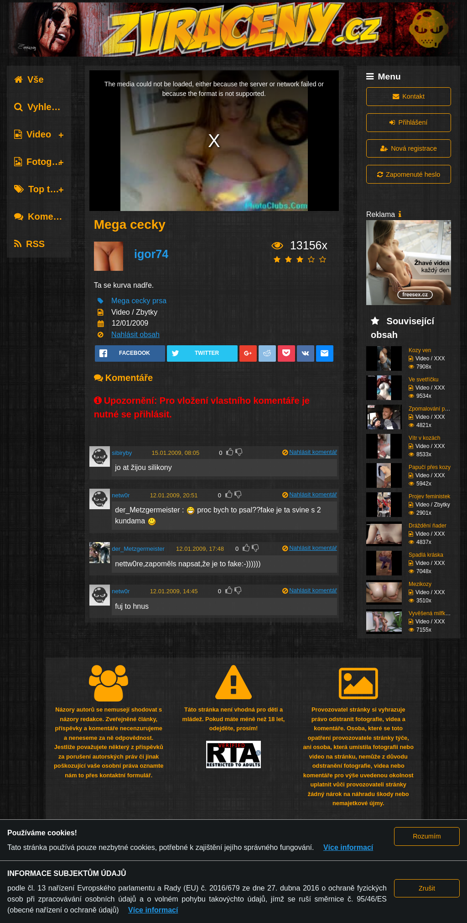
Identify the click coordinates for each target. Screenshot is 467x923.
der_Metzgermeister (138, 548)
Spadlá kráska (426, 555)
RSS (29, 244)
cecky (141, 301)
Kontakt (409, 96)
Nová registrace (408, 148)
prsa (159, 301)
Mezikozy (420, 584)
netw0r (121, 495)
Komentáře (44, 216)
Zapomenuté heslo (408, 174)
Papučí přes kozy (430, 467)
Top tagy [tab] (40, 189)
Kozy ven (420, 350)
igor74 (151, 254)
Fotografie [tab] (42, 162)
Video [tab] (32, 134)
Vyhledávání (47, 107)
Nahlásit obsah (135, 334)
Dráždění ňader (427, 525)
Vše (29, 79)
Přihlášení (408, 122)
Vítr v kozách (424, 438)
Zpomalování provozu (435, 409)
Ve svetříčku (423, 379)
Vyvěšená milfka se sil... (438, 613)
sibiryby (122, 452)
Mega (120, 301)
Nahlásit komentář (313, 451)
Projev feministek (429, 496)
